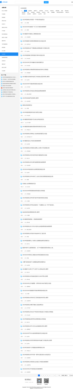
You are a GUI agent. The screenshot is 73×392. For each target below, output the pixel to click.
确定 (72, 375)
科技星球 (28, 37)
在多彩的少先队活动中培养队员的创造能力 (11, 89)
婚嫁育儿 (35, 10)
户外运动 (46, 10)
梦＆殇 (28, 222)
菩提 (28, 236)
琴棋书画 (23, 12)
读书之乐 (28, 44)
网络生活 (67, 12)
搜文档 (46, 2)
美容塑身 (29, 13)
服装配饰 (30, 10)
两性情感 (66, 10)
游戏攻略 (32, 12)
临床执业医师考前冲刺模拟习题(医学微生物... (11, 83)
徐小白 (28, 158)
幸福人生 (28, 129)
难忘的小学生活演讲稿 (7, 85)
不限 (25, 10)
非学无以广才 (29, 136)
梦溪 (28, 22)
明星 (48, 12)
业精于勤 (28, 300)
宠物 (62, 10)
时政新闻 (38, 12)
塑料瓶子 (28, 286)
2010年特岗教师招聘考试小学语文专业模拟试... (12, 77)
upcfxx (28, 51)
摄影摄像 (57, 10)
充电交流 (23, 13)
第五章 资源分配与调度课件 (8, 87)
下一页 (59, 375)
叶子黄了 (29, 122)
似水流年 (28, 101)
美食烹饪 (52, 10)
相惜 (28, 29)
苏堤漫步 (28, 72)
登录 (72, 2)
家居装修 (41, 10)
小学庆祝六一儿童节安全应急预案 (9, 79)
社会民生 (40, 13)
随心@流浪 (29, 94)
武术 (28, 12)
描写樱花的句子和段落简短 (8, 92)
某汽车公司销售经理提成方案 (8, 81)
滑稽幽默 (53, 12)
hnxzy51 (28, 58)
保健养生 (34, 13)
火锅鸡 (28, 201)
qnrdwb (28, 144)
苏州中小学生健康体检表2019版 (9, 96)
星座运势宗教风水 (60, 12)
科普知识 (43, 12)
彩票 (44, 13)
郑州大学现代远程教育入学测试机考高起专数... (11, 94)
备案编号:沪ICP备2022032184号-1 (36, 388)
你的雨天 (28, 250)
